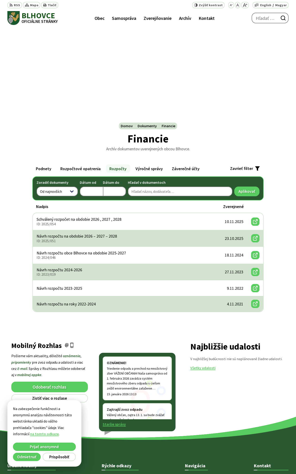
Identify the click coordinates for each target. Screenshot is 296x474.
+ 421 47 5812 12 (266, 419)
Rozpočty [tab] (117, 74)
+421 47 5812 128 (267, 413)
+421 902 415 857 (267, 425)
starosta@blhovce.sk (271, 436)
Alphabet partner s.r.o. (163, 461)
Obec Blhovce (222, 461)
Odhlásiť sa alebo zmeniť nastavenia (49, 313)
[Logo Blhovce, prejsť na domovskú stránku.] (32, 18)
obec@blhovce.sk (268, 430)
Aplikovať (248, 98)
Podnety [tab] (43, 74)
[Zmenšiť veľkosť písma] (231, 5)
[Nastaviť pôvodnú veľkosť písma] (237, 5)
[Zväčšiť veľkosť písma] (245, 5)
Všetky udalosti (203, 274)
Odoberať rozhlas (49, 293)
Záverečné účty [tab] (186, 74)
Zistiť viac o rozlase (49, 304)
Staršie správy (114, 330)
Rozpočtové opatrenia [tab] (80, 74)
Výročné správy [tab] (149, 74)
